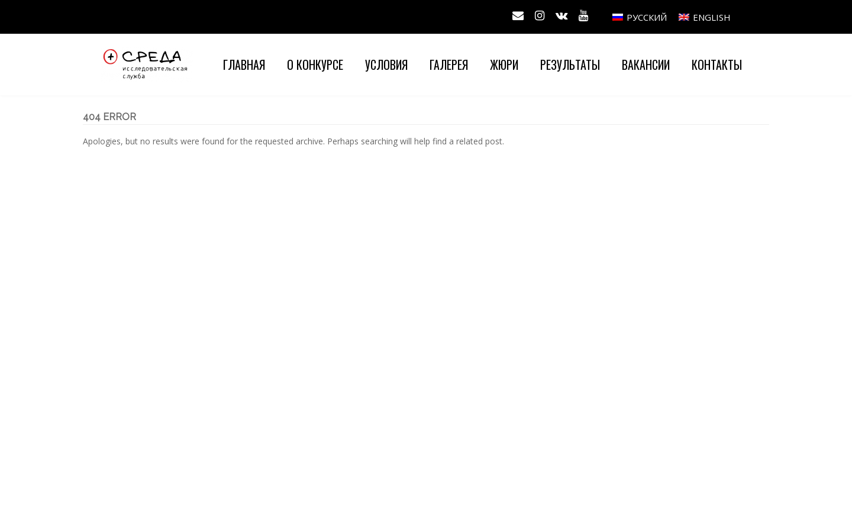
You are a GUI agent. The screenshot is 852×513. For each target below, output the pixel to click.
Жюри (504, 64)
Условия (386, 64)
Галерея (449, 64)
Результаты (570, 64)
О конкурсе (315, 64)
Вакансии (646, 64)
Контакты (717, 64)
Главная (244, 64)
